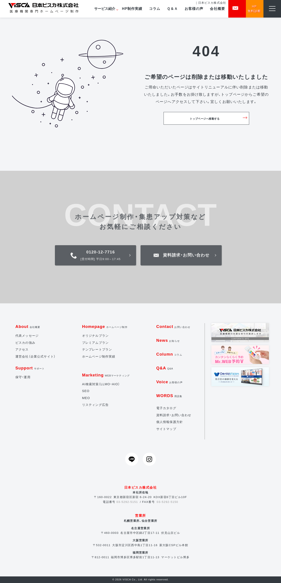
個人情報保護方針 (169, 422)
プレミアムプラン (95, 342)
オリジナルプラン (95, 335)
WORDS (169, 395)
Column (169, 354)
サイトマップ (166, 429)
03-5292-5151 (127, 502)
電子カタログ (166, 408)
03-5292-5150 (167, 502)
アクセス (22, 349)
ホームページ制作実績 (98, 356)
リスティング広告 (95, 405)
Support (30, 368)
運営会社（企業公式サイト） (35, 356)
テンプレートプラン (97, 349)
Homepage (105, 326)
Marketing (106, 375)
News (168, 340)
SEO (86, 391)
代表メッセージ (27, 335)
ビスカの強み (25, 342)
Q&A (164, 368)
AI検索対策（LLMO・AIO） (101, 384)
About (27, 326)
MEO (86, 398)
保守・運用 (23, 377)
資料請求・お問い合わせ (173, 415)
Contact (173, 326)
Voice (169, 382)
